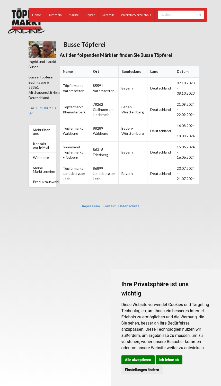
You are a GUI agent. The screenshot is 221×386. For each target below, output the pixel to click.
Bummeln (55, 15)
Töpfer (90, 15)
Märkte (74, 15)
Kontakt (109, 206)
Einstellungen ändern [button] (142, 370)
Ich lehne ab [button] (169, 360)
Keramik (108, 15)
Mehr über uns (41, 132)
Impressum (91, 206)
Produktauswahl (44, 181)
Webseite (41, 157)
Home (36, 15)
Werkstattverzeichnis (136, 15)
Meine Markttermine (44, 170)
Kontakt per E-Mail (41, 145)
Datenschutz (128, 206)
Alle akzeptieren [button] (138, 360)
